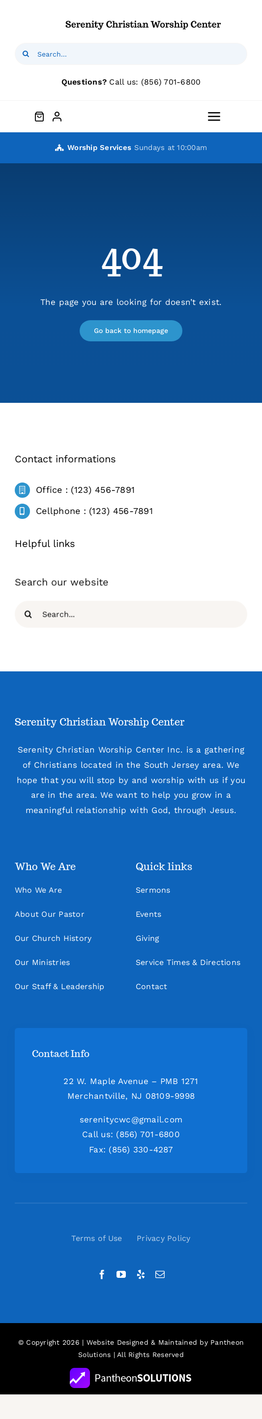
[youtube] (121, 1274)
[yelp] (141, 1274)
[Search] (26, 54)
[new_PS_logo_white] (131, 1372)
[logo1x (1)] (143, 19)
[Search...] (131, 54)
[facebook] (102, 1274)
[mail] (160, 1274)
